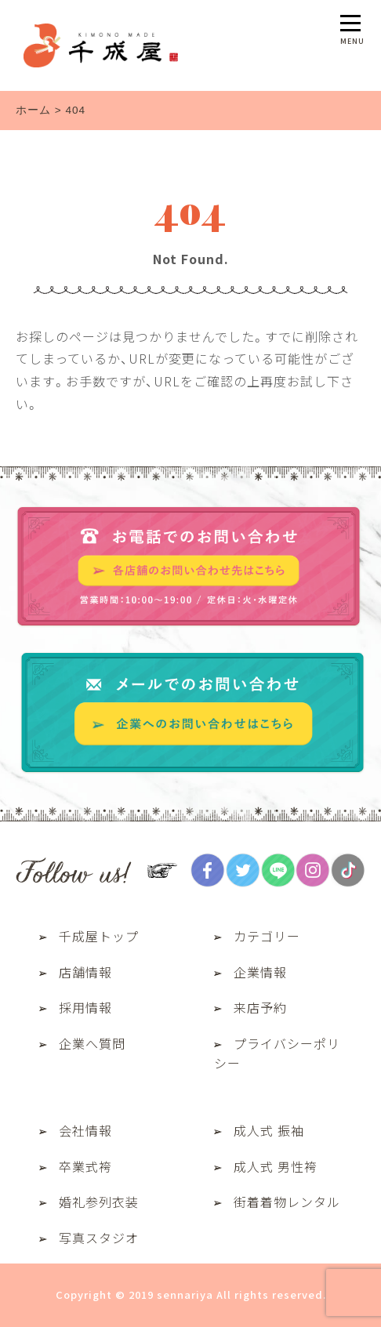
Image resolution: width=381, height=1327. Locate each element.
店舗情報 (85, 972)
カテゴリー (267, 935)
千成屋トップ (99, 935)
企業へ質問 (92, 1043)
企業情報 (260, 972)
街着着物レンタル (287, 1201)
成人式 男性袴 (276, 1166)
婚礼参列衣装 (99, 1201)
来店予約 (260, 1007)
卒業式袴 (85, 1166)
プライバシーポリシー (277, 1053)
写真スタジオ (99, 1237)
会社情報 (85, 1130)
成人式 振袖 (269, 1130)
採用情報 (85, 1007)
